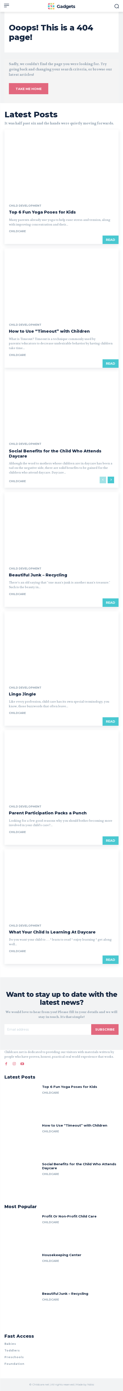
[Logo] (61, 6)
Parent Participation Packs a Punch (48, 813)
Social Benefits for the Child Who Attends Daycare (79, 1166)
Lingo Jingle (22, 694)
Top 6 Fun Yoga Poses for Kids (42, 212)
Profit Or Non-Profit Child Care (69, 1216)
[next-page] (111, 480)
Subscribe (105, 1029)
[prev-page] (103, 480)
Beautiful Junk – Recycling (38, 575)
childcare (17, 231)
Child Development (25, 205)
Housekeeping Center (61, 1255)
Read (110, 240)
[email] (47, 1029)
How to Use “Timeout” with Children (49, 331)
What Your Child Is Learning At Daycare (52, 932)
